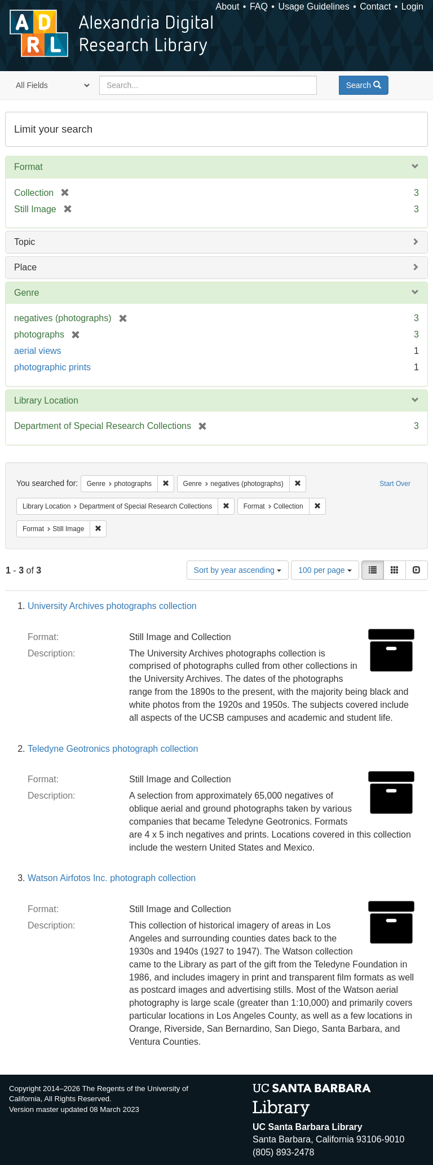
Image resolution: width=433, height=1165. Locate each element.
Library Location (46, 400)
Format (28, 167)
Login (412, 6)
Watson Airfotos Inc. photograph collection (112, 878)
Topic (24, 242)
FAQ (259, 6)
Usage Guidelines (313, 6)
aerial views (37, 351)
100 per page (324, 570)
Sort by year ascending (237, 570)
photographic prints (52, 367)
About (228, 6)
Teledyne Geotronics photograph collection (113, 749)
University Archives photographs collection (112, 606)
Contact (375, 6)
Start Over (394, 484)
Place (25, 267)
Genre (26, 292)
